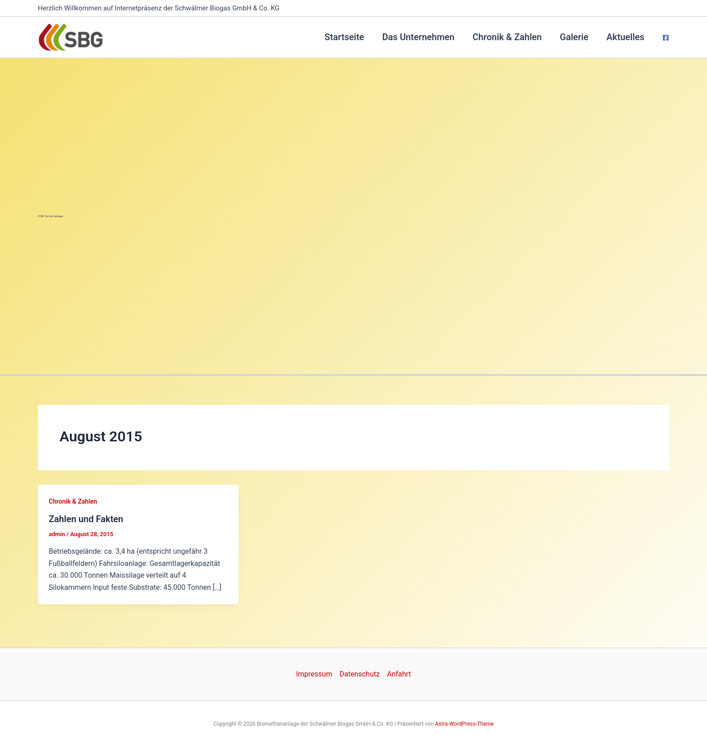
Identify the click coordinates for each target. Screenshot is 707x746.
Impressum (314, 674)
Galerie (574, 37)
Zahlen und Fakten (86, 519)
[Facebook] (665, 37)
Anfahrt (399, 674)
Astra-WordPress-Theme (464, 724)
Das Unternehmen (418, 37)
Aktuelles (625, 37)
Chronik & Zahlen (507, 37)
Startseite (344, 37)
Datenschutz (360, 674)
